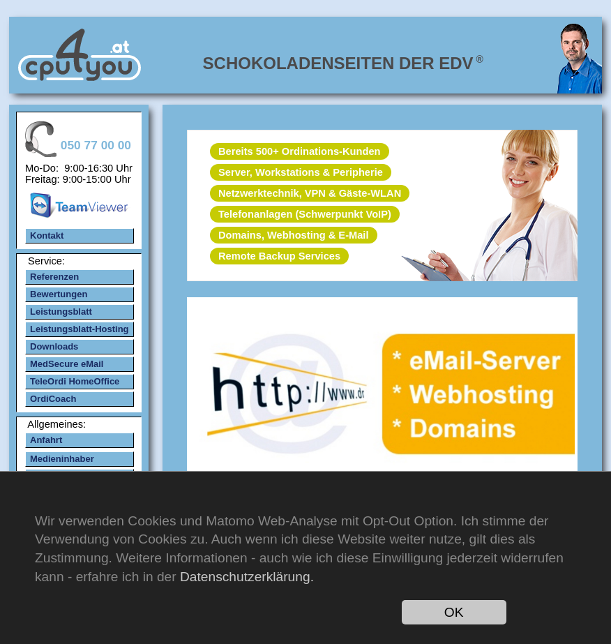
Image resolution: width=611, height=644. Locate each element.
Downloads (54, 346)
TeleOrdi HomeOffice (74, 381)
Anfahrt (46, 440)
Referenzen (54, 276)
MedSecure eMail (67, 364)
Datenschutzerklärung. (247, 576)
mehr (381, 401)
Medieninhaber (62, 459)
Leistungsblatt (61, 311)
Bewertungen (58, 294)
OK (454, 612)
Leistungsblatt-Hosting (79, 329)
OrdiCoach (53, 399)
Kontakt (46, 235)
